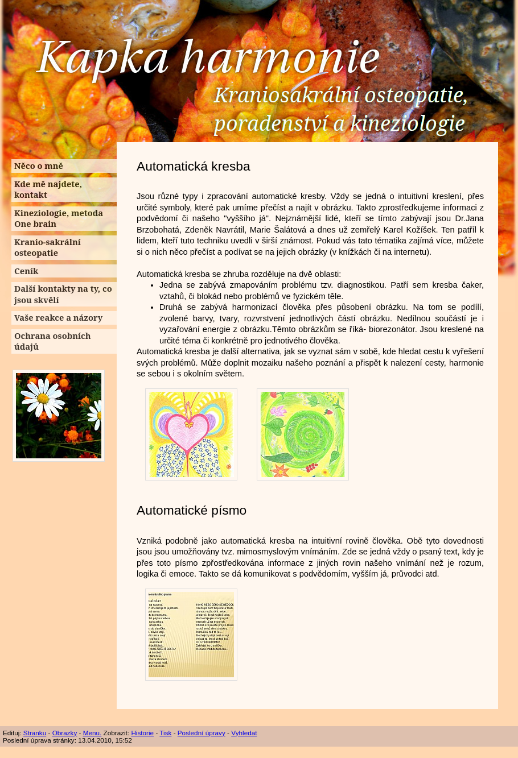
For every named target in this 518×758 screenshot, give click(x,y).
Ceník (26, 270)
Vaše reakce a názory (58, 317)
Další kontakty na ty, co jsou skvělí (63, 294)
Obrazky (64, 732)
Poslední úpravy (201, 732)
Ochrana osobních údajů (52, 341)
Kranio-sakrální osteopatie (47, 247)
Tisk (165, 732)
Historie (142, 732)
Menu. (92, 732)
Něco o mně (38, 165)
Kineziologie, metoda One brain (58, 218)
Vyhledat (244, 732)
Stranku (34, 732)
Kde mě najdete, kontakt (48, 189)
